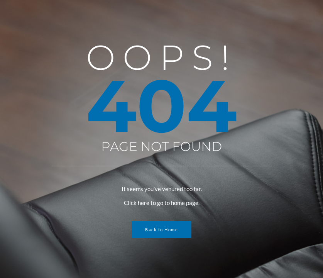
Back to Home (161, 229)
